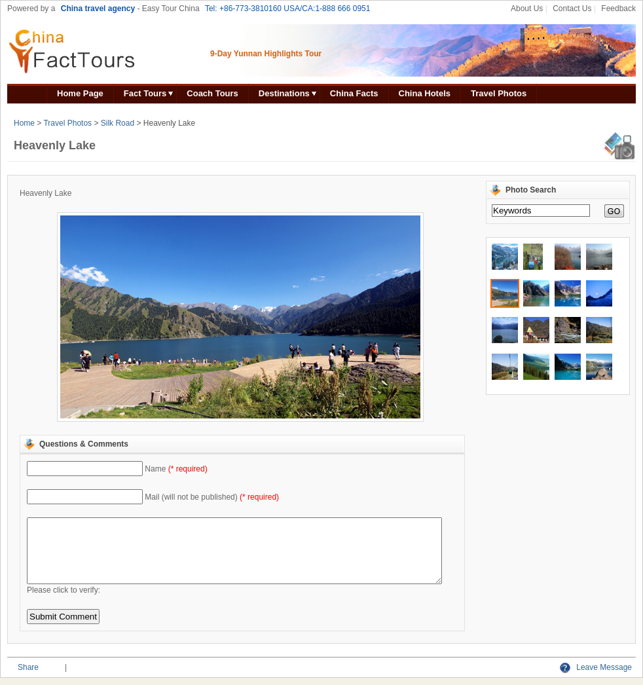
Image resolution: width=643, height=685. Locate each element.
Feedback (618, 8)
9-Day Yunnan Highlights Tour (266, 53)
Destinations (284, 93)
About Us (527, 8)
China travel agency (98, 8)
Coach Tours (212, 93)
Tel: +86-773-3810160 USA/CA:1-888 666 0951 (288, 8)
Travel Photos (498, 93)
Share (28, 667)
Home (24, 123)
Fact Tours (145, 93)
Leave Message (596, 667)
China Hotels (424, 93)
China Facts (354, 93)
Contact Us (572, 8)
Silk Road (117, 123)
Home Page (80, 93)
